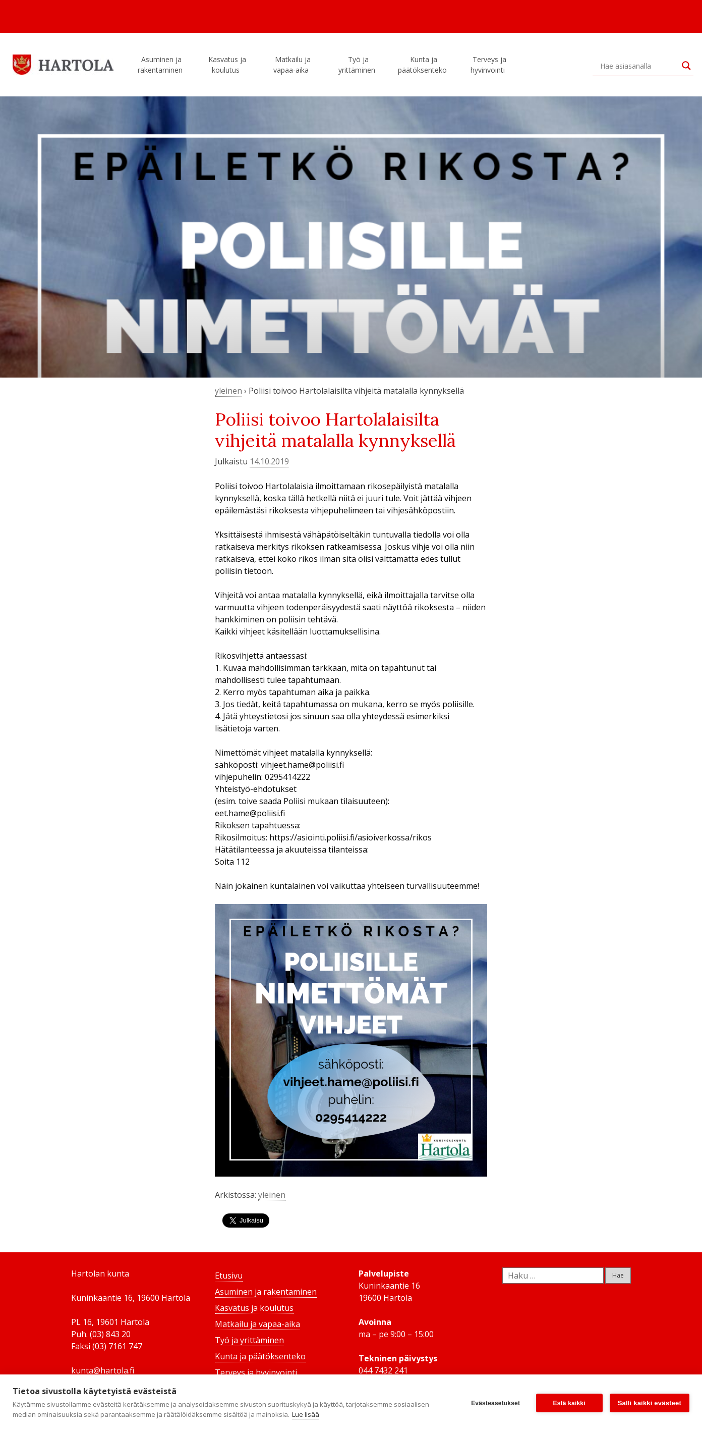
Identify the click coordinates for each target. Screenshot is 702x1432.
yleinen (228, 390)
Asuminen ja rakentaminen (162, 65)
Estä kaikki (569, 1403)
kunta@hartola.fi (102, 1370)
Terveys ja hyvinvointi (489, 65)
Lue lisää (305, 1414)
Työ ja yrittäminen (358, 65)
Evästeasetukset (495, 1403)
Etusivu (229, 1275)
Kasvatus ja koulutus (227, 65)
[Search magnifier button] (686, 66)
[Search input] (638, 66)
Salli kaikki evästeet (649, 1403)
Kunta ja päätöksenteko (424, 65)
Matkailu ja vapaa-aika (292, 65)
